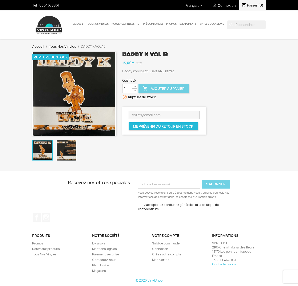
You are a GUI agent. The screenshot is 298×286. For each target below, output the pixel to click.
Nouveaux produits (46, 249)
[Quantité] (127, 88)
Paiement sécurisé (105, 254)
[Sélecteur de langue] (195, 5)
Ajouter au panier (164, 88)
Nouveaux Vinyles (123, 24)
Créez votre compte (166, 254)
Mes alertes (160, 260)
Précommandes (153, 24)
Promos (171, 24)
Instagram (46, 217)
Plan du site (100, 265)
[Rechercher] (246, 24)
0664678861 (49, 5)
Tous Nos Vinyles (97, 24)
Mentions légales (104, 249)
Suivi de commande (166, 243)
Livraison (98, 243)
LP (138, 24)
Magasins (99, 271)
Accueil (78, 24)
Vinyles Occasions (212, 24)
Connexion (160, 249)
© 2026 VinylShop (149, 280)
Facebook (37, 217)
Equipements (188, 24)
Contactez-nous (104, 260)
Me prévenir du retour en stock (163, 126)
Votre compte (165, 235)
